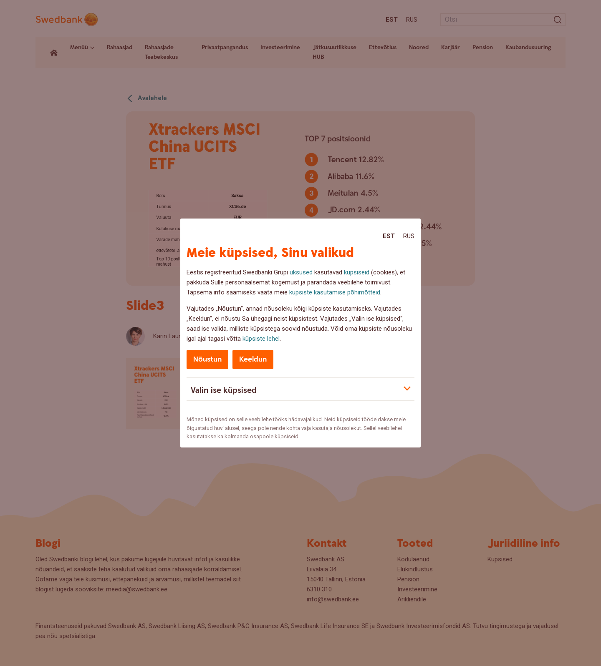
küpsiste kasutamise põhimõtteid (334, 292)
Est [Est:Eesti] (389, 236)
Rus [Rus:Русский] (408, 236)
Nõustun (207, 359)
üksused (301, 272)
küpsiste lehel (261, 338)
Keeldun (253, 359)
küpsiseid (356, 272)
